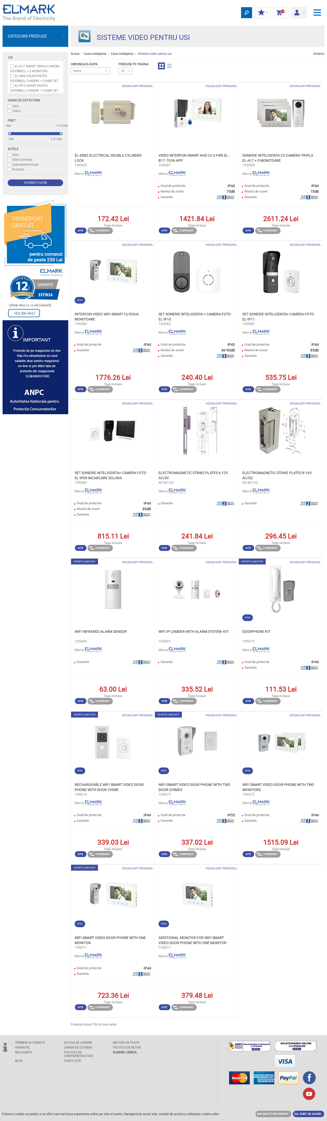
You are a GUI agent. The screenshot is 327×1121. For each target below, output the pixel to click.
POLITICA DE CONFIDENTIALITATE (78, 1054)
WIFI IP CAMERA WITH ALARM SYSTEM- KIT (193, 631)
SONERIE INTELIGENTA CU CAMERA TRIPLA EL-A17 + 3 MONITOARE (277, 158)
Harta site (72, 1061)
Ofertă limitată (22, 159)
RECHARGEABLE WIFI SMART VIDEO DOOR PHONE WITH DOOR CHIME (109, 787)
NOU (15, 155)
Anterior (318, 54)
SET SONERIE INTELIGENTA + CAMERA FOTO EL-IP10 (194, 316)
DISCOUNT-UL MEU (262, 12)
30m (15, 106)
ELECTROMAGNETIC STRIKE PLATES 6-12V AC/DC (193, 475)
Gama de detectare (24, 100)
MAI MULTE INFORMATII (272, 1114)
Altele (13, 149)
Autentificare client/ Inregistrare (299, 11)
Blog (19, 1061)
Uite (80, 230)
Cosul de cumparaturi (281, 12)
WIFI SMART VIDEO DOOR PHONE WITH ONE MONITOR (110, 940)
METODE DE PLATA (126, 1042)
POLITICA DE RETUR (127, 1047)
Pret (12, 120)
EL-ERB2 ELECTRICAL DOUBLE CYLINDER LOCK (108, 158)
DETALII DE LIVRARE (78, 1042)
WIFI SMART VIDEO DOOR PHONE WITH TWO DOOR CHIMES (194, 787)
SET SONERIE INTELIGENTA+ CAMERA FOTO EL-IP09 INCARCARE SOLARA (110, 475)
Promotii (18, 169)
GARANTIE (22, 1047)
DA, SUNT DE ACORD (307, 1114)
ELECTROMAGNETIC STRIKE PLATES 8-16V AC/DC (277, 475)
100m (16, 111)
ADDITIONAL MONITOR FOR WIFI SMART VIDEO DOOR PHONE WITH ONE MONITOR (192, 940)
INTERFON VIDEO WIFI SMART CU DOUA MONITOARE (107, 316)
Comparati (99, 230)
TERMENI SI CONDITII (30, 1042)
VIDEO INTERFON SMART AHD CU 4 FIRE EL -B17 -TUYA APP (194, 158)
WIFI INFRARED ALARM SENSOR (101, 631)
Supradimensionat (25, 164)
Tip (10, 58)
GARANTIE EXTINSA (78, 1047)
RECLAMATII (23, 1052)
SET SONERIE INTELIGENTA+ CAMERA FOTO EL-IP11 (278, 316)
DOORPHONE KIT (256, 631)
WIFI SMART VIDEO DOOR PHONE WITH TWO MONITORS (278, 787)
